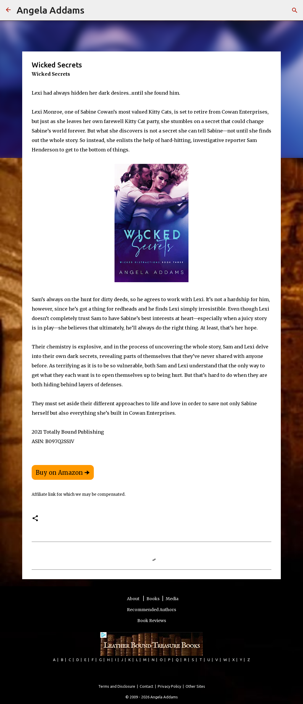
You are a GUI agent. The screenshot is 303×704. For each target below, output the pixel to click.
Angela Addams (50, 10)
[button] (35, 519)
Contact (146, 686)
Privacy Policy (169, 686)
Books (152, 598)
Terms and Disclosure (116, 686)
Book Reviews (151, 620)
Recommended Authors (151, 609)
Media (172, 598)
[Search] (92, 10)
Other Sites (195, 686)
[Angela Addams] (8, 10)
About (133, 598)
